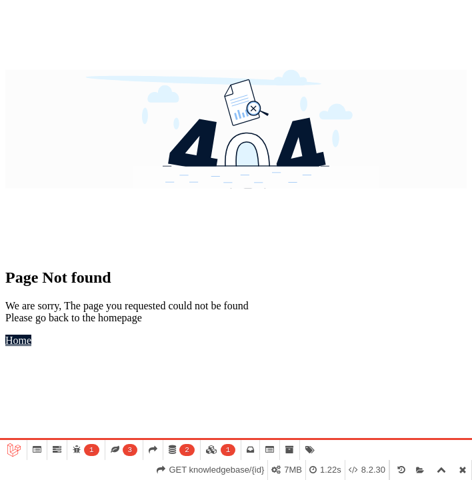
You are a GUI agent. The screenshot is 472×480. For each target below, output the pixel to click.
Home (18, 340)
